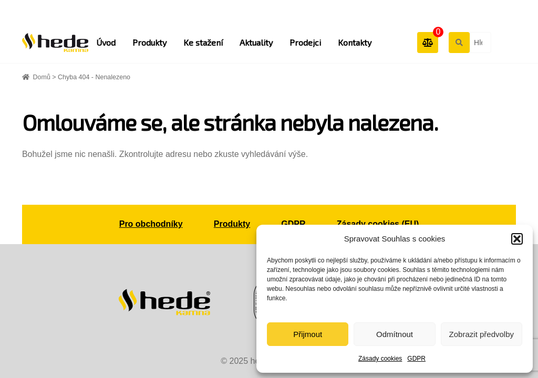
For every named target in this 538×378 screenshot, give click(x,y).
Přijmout (307, 334)
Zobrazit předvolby (481, 334)
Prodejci (305, 42)
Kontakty (354, 42)
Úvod (106, 42)
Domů (41, 77)
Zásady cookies (380, 358)
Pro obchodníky (151, 223)
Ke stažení (203, 42)
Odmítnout (394, 334)
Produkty (149, 42)
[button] (517, 239)
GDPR (416, 358)
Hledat (458, 42)
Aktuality (256, 42)
